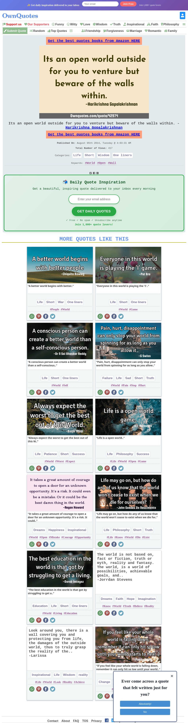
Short (89, 162)
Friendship (93, 30)
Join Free (128, 4)
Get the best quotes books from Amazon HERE (94, 41)
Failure (107, 390)
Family (172, 30)
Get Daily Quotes (94, 221)
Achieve (80, 694)
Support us (13, 24)
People (55, 321)
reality (83, 687)
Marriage (136, 30)
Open (102, 171)
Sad (128, 390)
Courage (68, 549)
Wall (113, 171)
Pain (125, 397)
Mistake (55, 549)
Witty (73, 24)
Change (104, 694)
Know (119, 549)
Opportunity (83, 549)
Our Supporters (38, 24)
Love (86, 24)
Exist (147, 549)
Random (39, 30)
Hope (131, 611)
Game (134, 321)
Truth (117, 24)
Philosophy (171, 24)
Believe (138, 618)
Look (58, 694)
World (91, 171)
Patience (50, 466)
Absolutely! (145, 701)
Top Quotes (59, 30)
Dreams (39, 542)
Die (138, 549)
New (76, 30)
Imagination (146, 611)
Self (66, 397)
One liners (122, 162)
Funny (59, 24)
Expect (71, 473)
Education (40, 618)
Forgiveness (115, 30)
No (145, 709)
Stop (133, 397)
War (61, 314)
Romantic (154, 30)
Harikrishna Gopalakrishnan (94, 131)
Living (58, 625)
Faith (154, 24)
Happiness (56, 542)
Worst (60, 473)
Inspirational (135, 24)
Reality (150, 618)
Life (77, 162)
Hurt (142, 397)
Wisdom (101, 24)
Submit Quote (16, 30)
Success (78, 466)
